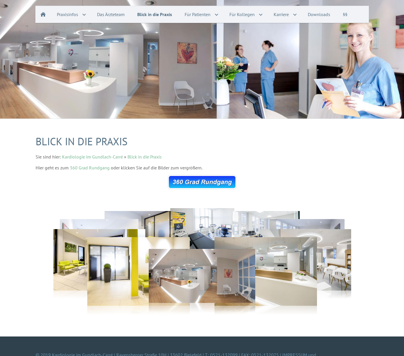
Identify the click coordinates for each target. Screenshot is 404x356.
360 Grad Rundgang (90, 168)
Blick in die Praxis (144, 157)
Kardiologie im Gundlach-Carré (92, 157)
